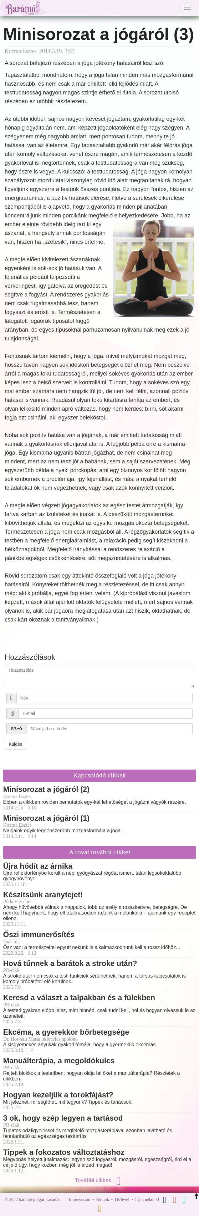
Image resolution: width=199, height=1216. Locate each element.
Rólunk (102, 1199)
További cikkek (99, 1180)
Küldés (15, 744)
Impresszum (79, 1199)
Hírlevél (122, 1199)
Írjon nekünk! (147, 1199)
